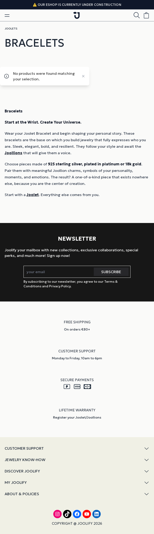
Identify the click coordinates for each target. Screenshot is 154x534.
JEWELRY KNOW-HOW (77, 460)
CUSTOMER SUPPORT (77, 448)
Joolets (11, 28)
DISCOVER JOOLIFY (77, 471)
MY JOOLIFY (77, 482)
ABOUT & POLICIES (77, 494)
